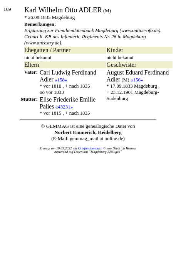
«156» (137, 80)
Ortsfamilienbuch (90, 148)
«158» (61, 80)
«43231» (64, 107)
